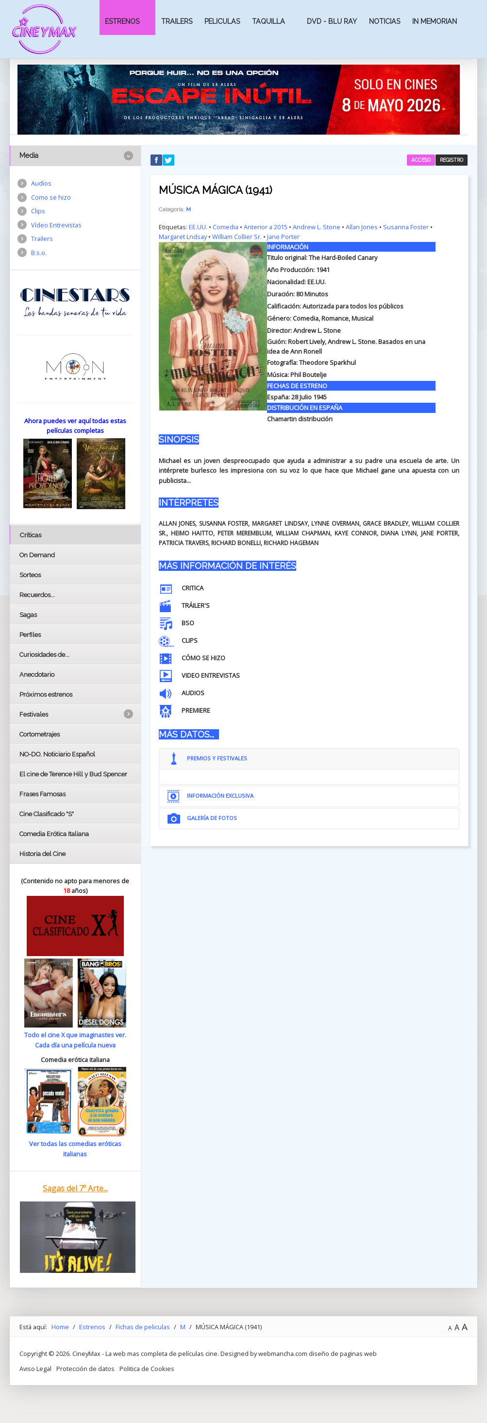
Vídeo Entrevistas (56, 225)
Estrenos (122, 21)
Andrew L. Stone (316, 227)
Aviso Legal (35, 1376)
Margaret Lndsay (183, 236)
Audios (41, 183)
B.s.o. (39, 252)
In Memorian (434, 21)
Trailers (176, 21)
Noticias (384, 21)
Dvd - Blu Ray (332, 21)
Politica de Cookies (146, 1376)
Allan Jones (362, 227)
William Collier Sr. (237, 236)
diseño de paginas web (343, 1361)
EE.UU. (198, 227)
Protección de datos (85, 1376)
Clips (38, 210)
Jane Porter (283, 236)
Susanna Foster (406, 227)
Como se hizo (51, 197)
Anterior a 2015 (265, 227)
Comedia (225, 227)
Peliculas (222, 21)
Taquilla (268, 21)
